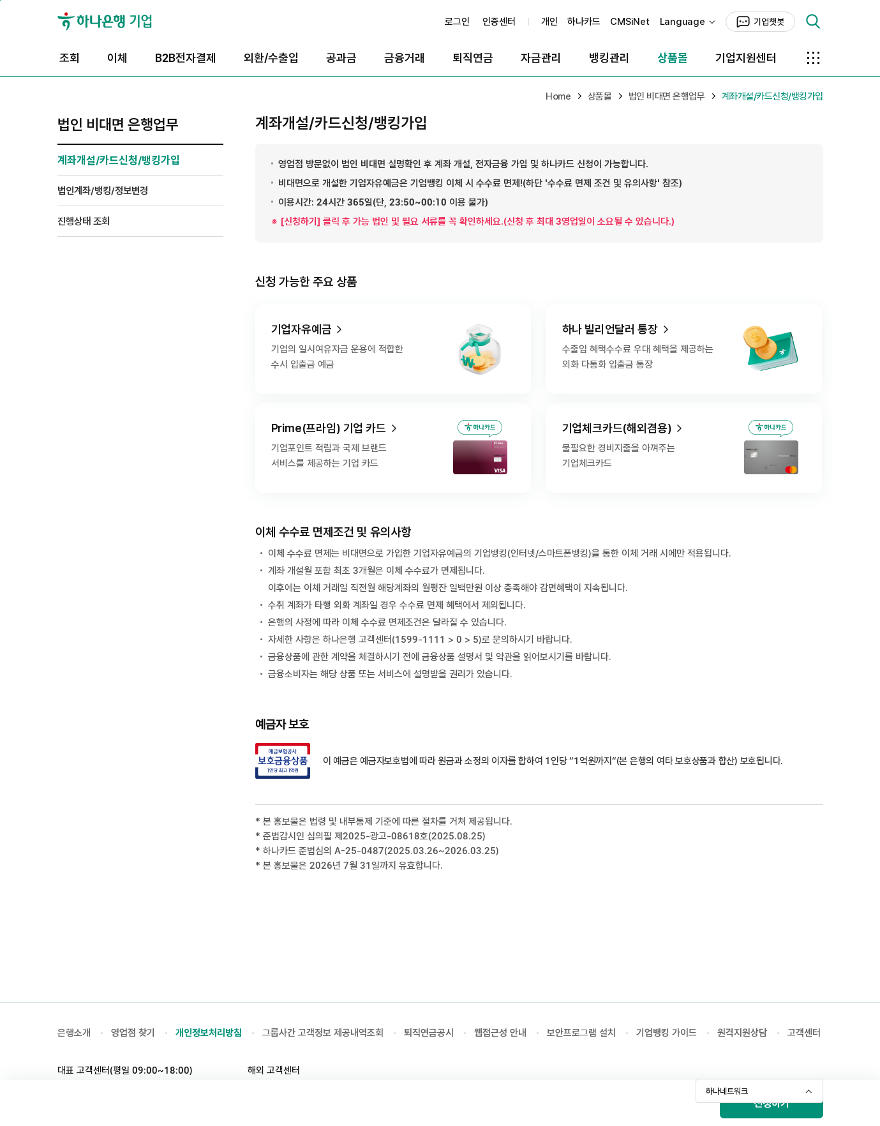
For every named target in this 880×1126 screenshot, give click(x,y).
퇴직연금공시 (429, 1033)
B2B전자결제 (185, 57)
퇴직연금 (472, 57)
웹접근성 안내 (500, 1033)
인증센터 (499, 21)
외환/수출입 (271, 57)
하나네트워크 (727, 1091)
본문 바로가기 (0, 0)
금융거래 (404, 57)
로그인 (457, 21)
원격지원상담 (742, 1033)
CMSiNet (629, 21)
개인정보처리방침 (208, 1033)
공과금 (341, 57)
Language (682, 21)
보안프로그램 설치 (581, 1033)
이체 (117, 57)
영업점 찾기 (133, 1033)
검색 (813, 21)
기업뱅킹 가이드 (666, 1033)
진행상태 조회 (83, 221)
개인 (549, 21)
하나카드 (583, 21)
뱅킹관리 (609, 57)
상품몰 (672, 57)
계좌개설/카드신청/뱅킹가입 (118, 160)
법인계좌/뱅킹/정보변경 (102, 190)
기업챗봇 (769, 22)
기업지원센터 (746, 57)
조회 (69, 57)
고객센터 (804, 1033)
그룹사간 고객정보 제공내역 (314, 1033)
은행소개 (74, 1033)
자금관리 (541, 57)
